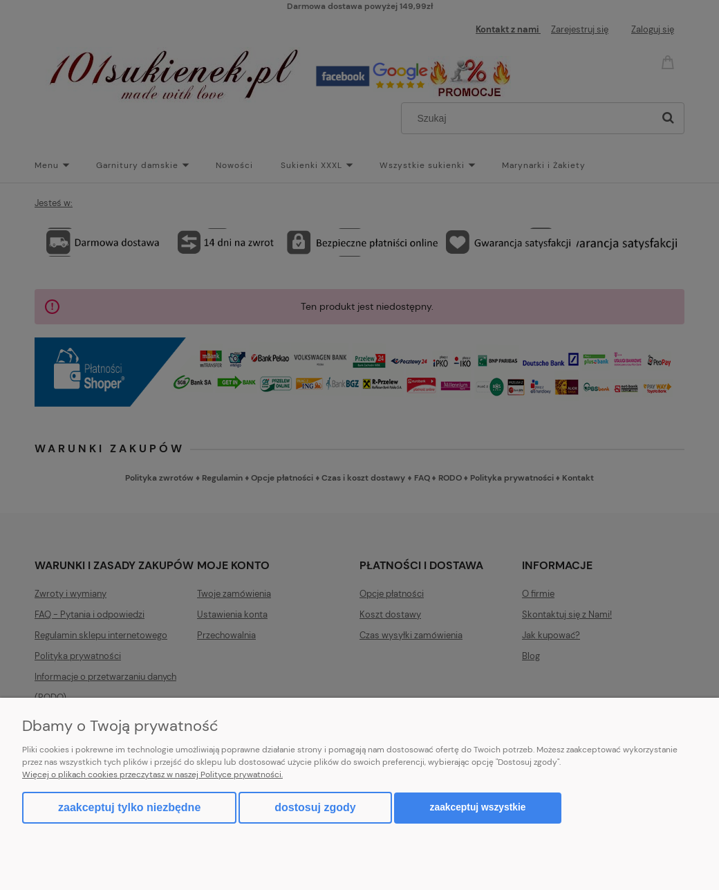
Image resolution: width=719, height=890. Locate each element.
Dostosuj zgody (314, 807)
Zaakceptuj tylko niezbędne (129, 807)
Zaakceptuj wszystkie (478, 807)
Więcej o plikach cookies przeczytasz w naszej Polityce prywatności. (152, 774)
